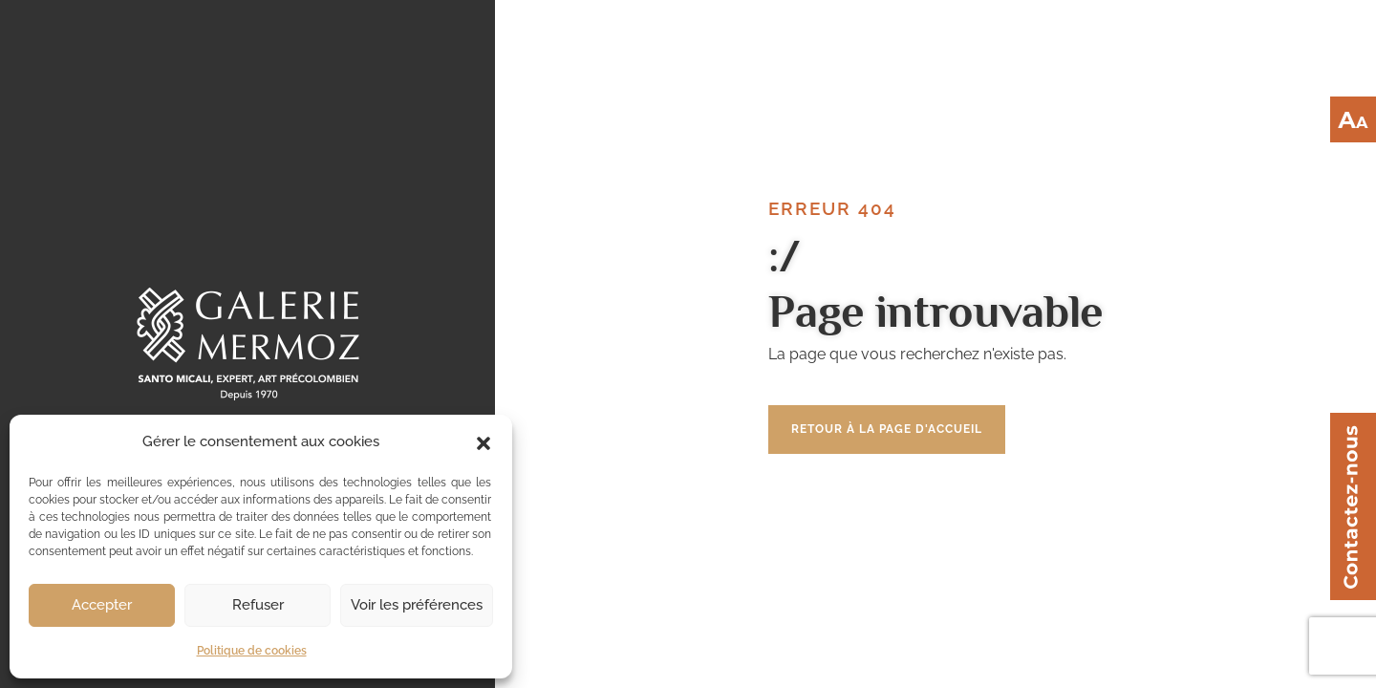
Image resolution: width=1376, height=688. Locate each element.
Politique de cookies (252, 650)
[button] (483, 441)
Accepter (102, 604)
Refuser (258, 604)
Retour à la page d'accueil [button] (886, 429)
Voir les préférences (417, 604)
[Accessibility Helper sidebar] (1353, 119)
